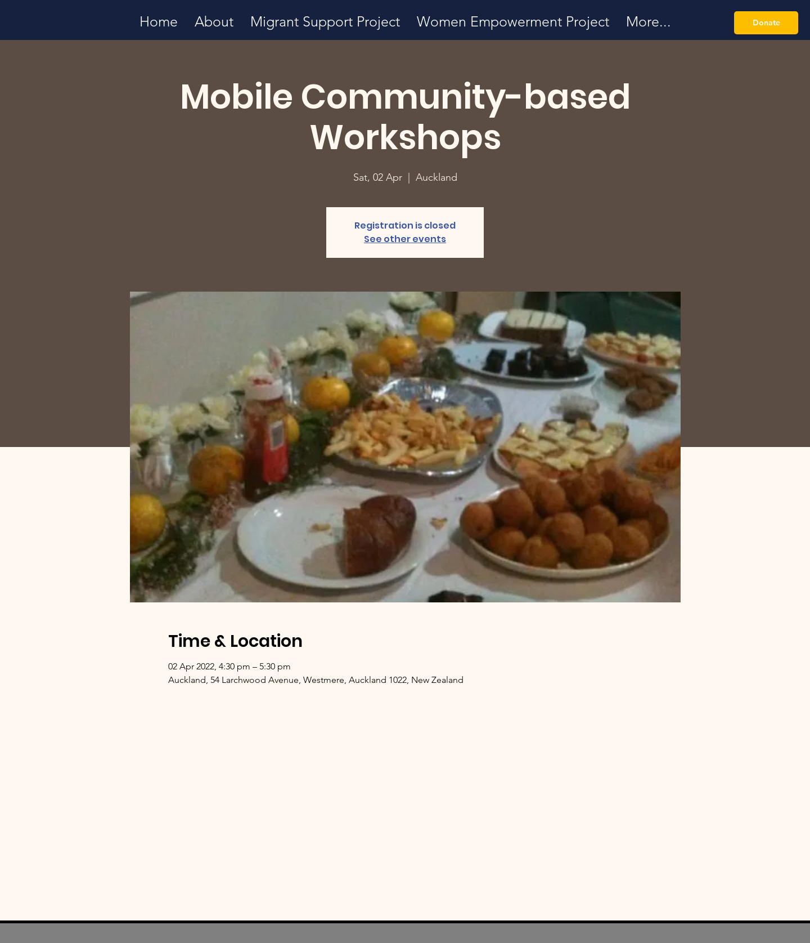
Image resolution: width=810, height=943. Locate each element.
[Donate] (766, 22)
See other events (405, 239)
